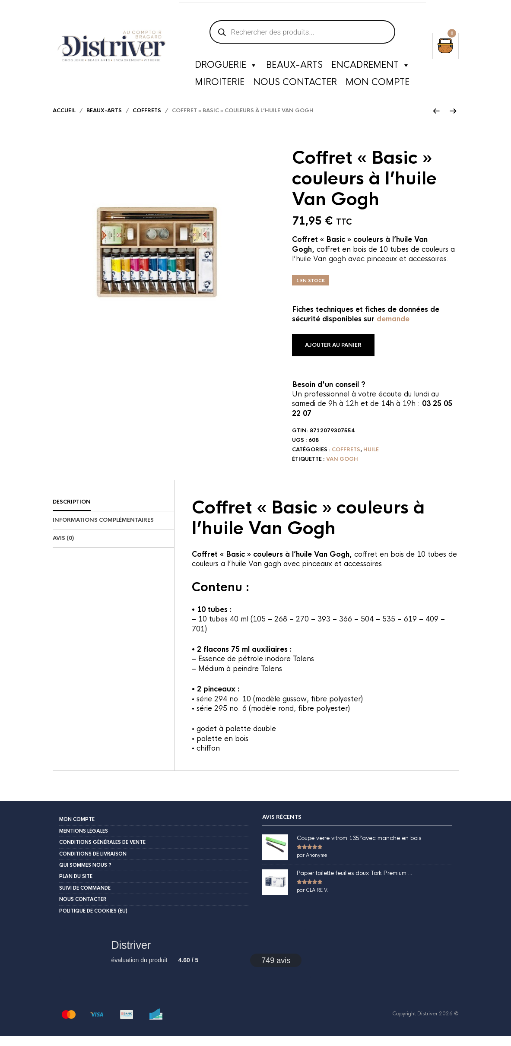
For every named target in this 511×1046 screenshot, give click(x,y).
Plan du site (75, 886)
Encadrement (370, 67)
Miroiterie (219, 84)
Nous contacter (295, 84)
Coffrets (147, 120)
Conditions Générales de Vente (102, 852)
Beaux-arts (104, 120)
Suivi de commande (85, 898)
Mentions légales (83, 841)
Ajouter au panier (333, 355)
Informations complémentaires (103, 529)
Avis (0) (63, 548)
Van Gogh (342, 469)
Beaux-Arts (294, 66)
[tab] (113, 512)
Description (72, 511)
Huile (371, 459)
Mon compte (377, 84)
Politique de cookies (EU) (93, 921)
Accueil (64, 120)
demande (393, 328)
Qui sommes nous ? (85, 875)
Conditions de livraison (93, 864)
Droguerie (226, 67)
